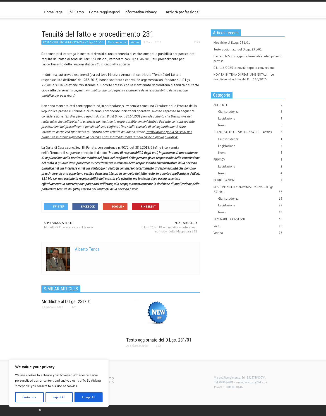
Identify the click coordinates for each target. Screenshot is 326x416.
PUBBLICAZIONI (247, 180)
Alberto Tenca (87, 249)
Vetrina (135, 42)
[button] (280, 11)
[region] (59, 383)
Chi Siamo (75, 12)
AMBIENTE (247, 105)
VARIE (247, 226)
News (250, 125)
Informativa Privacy (141, 14)
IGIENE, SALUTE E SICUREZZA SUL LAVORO (247, 132)
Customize (29, 397)
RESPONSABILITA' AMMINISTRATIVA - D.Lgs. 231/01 (73, 42)
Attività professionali (183, 12)
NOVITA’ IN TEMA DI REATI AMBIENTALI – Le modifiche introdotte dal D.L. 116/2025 (243, 76)
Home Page (53, 12)
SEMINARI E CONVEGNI (247, 219)
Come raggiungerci (104, 12)
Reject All (59, 397)
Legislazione (250, 118)
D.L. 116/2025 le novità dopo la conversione (244, 68)
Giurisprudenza (117, 42)
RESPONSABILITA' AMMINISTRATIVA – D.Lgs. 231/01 (247, 189)
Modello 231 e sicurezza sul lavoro (68, 227)
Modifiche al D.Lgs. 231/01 (66, 301)
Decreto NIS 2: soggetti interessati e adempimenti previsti (247, 58)
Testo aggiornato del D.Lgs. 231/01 (158, 340)
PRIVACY (247, 159)
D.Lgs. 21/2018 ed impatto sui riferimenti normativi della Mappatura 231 (169, 229)
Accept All (88, 397)
